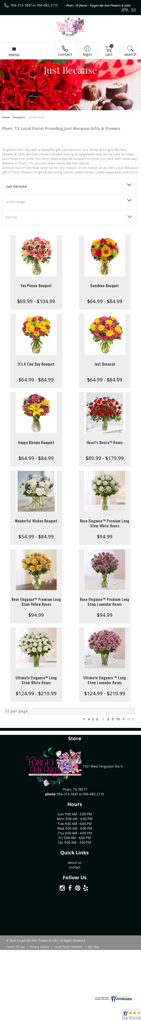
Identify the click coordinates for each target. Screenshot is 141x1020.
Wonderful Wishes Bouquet (36, 520)
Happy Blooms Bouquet (36, 442)
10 (118, 719)
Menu (14, 54)
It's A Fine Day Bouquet (36, 364)
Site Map (93, 947)
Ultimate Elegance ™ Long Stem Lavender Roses (104, 680)
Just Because (104, 364)
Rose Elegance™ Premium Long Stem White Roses (104, 523)
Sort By (11, 217)
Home (5, 117)
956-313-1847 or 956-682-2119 (34, 5)
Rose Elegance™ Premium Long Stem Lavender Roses (104, 602)
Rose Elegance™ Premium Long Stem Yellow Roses (36, 602)
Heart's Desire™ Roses (105, 442)
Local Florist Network (68, 947)
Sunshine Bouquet (104, 285)
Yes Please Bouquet (36, 285)
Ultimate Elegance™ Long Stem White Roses (36, 680)
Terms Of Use (15, 947)
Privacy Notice (39, 947)
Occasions (18, 117)
